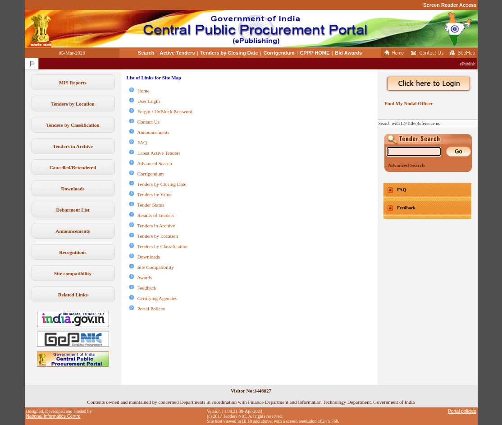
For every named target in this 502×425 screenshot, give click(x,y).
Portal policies (462, 411)
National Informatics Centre (53, 416)
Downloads (73, 188)
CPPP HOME (315, 52)
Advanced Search (150, 163)
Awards (140, 277)
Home (139, 90)
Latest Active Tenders (155, 153)
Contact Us (144, 122)
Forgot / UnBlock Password (161, 111)
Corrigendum (279, 52)
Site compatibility (72, 273)
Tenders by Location (72, 103)
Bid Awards (348, 52)
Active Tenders (177, 52)
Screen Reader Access (449, 5)
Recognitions (73, 252)
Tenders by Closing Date (229, 52)
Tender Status (146, 205)
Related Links (73, 294)
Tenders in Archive (73, 146)
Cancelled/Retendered (73, 167)
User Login (144, 101)
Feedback (142, 288)
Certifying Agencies (153, 298)
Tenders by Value (150, 194)
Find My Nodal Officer (407, 103)
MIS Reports (73, 82)
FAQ (138, 142)
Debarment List (72, 209)
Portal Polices (147, 308)
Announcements (73, 231)
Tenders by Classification (72, 125)
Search (146, 52)
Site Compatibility (151, 267)
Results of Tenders (151, 215)
